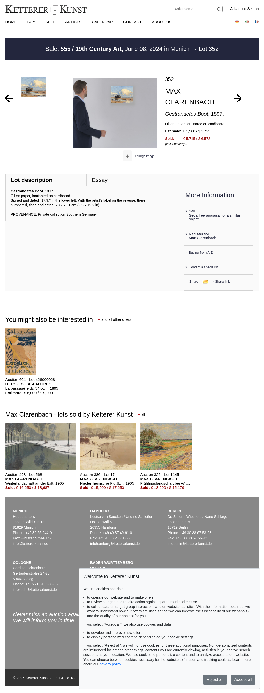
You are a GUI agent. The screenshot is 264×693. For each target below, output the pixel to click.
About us (161, 22)
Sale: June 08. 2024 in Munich (118, 49)
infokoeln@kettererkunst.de (35, 590)
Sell (50, 22)
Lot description (32, 180)
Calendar (102, 22)
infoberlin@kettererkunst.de (190, 543)
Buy (31, 22)
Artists (73, 22)
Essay (100, 180)
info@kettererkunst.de (30, 543)
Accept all (243, 679)
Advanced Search (244, 9)
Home (11, 22)
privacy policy (110, 664)
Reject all (215, 679)
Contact (132, 22)
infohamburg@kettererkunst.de (115, 543)
